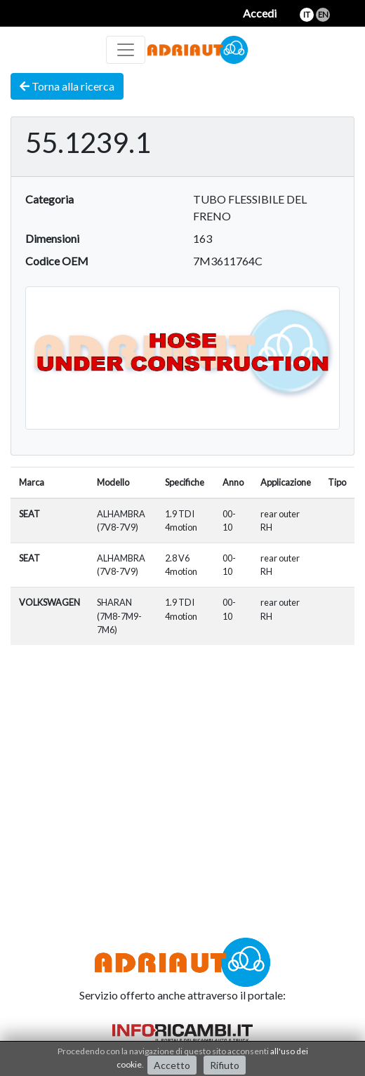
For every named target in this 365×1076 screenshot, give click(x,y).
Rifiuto (224, 1065)
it (306, 14)
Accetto (172, 1065)
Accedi (260, 13)
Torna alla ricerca (67, 86)
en (323, 14)
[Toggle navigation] (125, 50)
